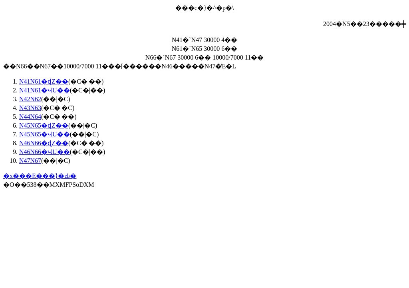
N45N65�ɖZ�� (43, 125)
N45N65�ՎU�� (44, 134)
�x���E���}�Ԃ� (39, 175)
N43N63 (30, 107)
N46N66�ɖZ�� (43, 143)
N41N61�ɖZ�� (43, 81)
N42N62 (30, 99)
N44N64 (30, 116)
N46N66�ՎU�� (44, 151)
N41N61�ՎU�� (44, 90)
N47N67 (30, 160)
